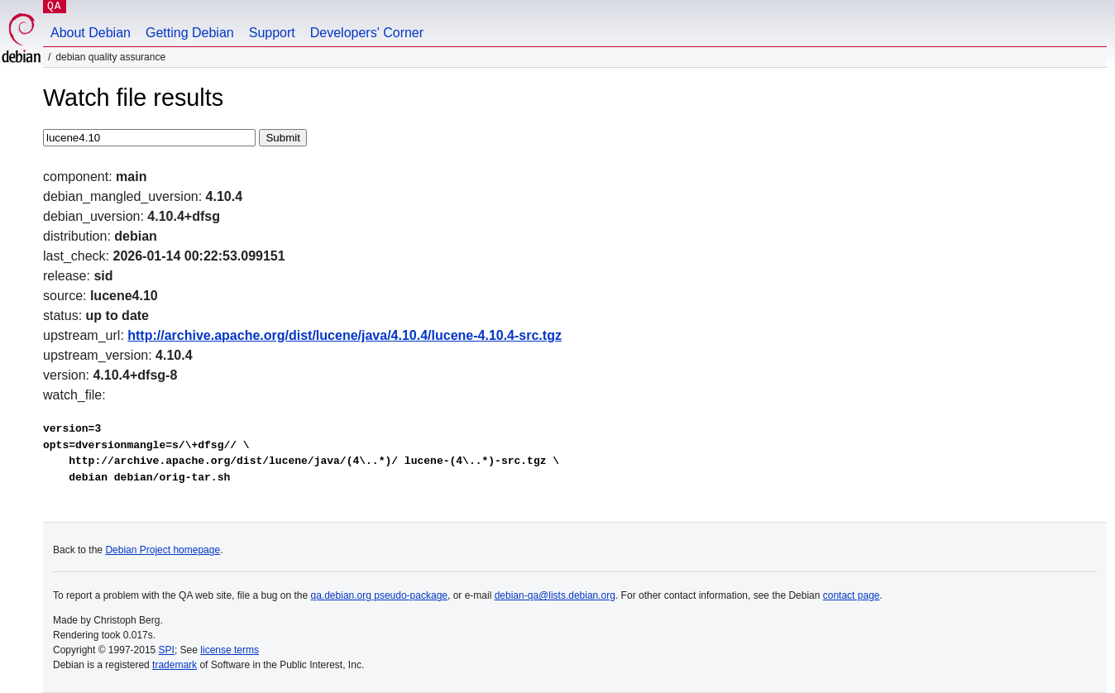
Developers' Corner (367, 33)
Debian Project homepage (162, 550)
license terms (229, 650)
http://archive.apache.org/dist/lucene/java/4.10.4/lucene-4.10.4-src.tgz (344, 335)
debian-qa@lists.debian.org (555, 595)
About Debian (90, 33)
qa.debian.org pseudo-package (379, 595)
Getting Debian (190, 33)
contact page (851, 595)
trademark (174, 665)
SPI (167, 650)
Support (272, 33)
